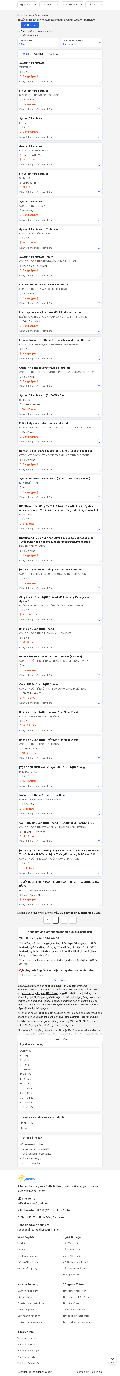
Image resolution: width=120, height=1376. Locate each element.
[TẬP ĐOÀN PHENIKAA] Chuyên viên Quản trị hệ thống (52, 767)
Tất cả (25, 54)
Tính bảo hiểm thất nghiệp (76, 1315)
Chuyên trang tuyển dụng (30, 1303)
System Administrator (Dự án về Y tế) (41, 395)
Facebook (23, 1229)
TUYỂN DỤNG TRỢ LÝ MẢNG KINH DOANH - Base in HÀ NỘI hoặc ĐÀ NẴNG (59, 884)
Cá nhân (39, 54)
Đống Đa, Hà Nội (29, 321)
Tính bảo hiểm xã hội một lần (77, 1322)
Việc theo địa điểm (26, 1344)
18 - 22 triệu (27, 725)
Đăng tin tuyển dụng (27, 1290)
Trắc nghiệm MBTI (72, 1274)
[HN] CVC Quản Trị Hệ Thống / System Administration (50, 569)
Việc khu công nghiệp (28, 1363)
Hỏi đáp (21, 1249)
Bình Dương (26, 432)
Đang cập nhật (29, 76)
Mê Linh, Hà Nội (29, 748)
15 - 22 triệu (27, 409)
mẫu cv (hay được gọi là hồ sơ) (40, 993)
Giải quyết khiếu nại (27, 1262)
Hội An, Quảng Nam (31, 895)
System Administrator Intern (36, 257)
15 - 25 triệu (27, 781)
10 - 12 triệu (27, 642)
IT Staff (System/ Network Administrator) (43, 423)
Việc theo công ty (26, 1357)
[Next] (73, 920)
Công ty (53, 54)
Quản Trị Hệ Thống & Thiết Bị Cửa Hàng (42, 795)
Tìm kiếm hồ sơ (25, 1297)
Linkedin (46, 1229)
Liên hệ (21, 1243)
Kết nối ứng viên (25, 1309)
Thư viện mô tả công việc (30, 1322)
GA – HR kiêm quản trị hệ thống (38, 684)
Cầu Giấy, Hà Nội (29, 182)
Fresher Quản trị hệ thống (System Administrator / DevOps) (55, 340)
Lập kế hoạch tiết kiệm (74, 1309)
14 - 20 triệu (27, 159)
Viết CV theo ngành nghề (75, 1262)
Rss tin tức (97, 1372)
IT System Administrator (33, 91)
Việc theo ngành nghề (28, 1350)
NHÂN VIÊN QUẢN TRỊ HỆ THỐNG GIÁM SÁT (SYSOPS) (50, 656)
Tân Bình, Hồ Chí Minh (32, 693)
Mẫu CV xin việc (71, 1243)
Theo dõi (29, 25)
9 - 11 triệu (26, 809)
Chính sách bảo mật (27, 1256)
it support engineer (33, 975)
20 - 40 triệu (28, 614)
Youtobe (35, 1229)
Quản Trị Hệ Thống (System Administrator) (44, 368)
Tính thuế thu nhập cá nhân (77, 1297)
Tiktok (55, 1229)
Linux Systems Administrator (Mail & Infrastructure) (50, 312)
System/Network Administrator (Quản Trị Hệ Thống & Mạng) (54, 478)
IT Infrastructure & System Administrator (43, 284)
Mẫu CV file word (71, 1256)
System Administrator (32, 63)
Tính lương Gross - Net (74, 1290)
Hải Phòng (26, 210)
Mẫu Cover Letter (72, 1249)
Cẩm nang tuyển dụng (28, 1315)
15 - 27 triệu (27, 243)
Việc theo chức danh (27, 1338)
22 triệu (25, 187)
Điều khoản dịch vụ (27, 1268)
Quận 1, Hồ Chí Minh (31, 155)
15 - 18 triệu (27, 698)
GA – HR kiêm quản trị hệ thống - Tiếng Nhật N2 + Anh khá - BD (56, 823)
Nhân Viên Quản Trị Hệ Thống (36, 629)
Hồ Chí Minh (27, 99)
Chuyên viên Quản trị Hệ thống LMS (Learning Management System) (55, 599)
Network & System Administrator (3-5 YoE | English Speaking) (55, 451)
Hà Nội (24, 72)
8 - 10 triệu (26, 524)
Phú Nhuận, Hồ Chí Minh (33, 266)
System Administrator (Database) (39, 229)
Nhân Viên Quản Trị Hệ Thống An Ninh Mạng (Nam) (48, 712)
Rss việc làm (82, 1372)
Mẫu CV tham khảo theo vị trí (77, 1268)
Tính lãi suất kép (71, 1303)
